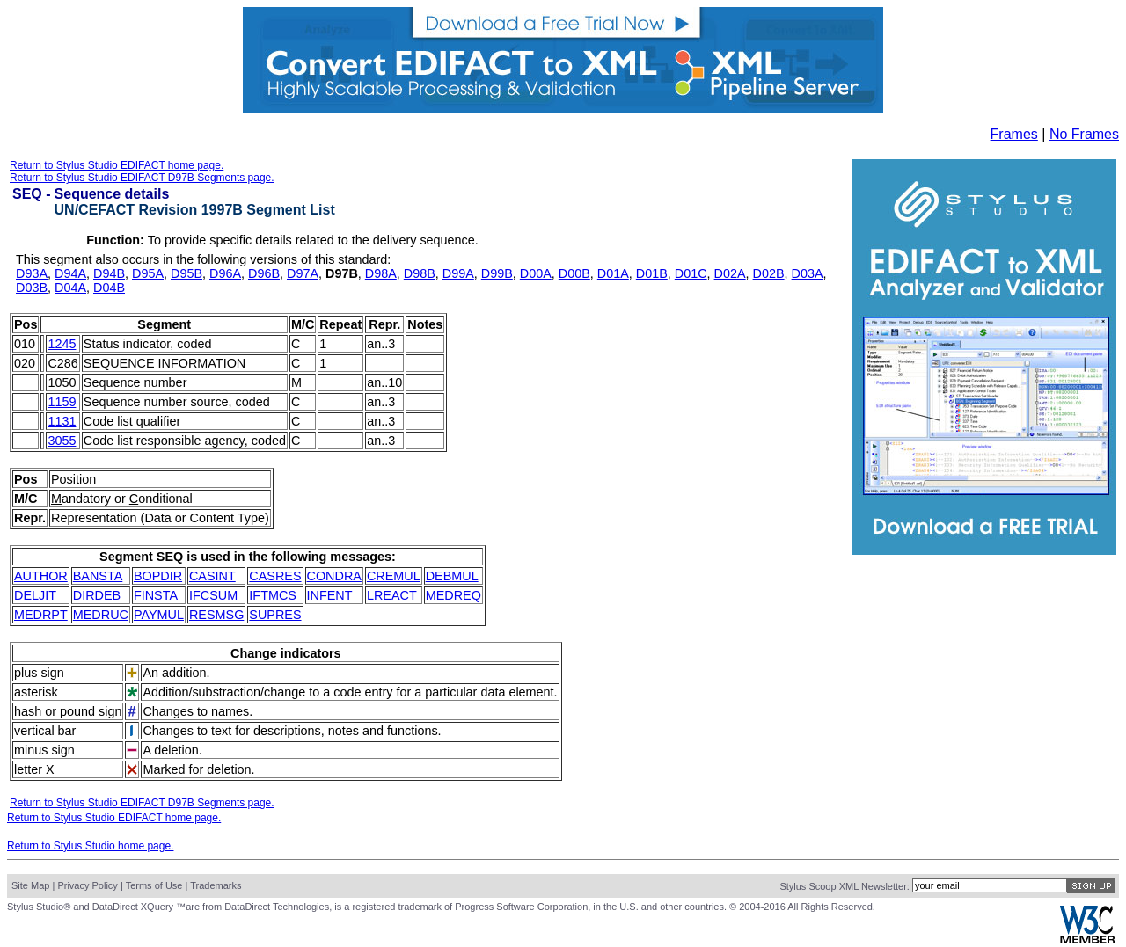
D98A (381, 273)
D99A (458, 273)
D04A (70, 287)
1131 (62, 421)
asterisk (36, 692)
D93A (32, 273)
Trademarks (215, 885)
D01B (652, 273)
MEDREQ (453, 595)
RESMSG (216, 615)
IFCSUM (213, 595)
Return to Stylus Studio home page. (90, 846)
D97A (302, 273)
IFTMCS (272, 595)
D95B (186, 273)
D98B (419, 273)
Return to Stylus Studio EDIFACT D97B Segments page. (142, 177)
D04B (109, 287)
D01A (613, 273)
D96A (225, 273)
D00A (536, 273)
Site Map (30, 885)
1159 (62, 402)
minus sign (44, 750)
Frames (1014, 134)
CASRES (275, 576)
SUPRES (275, 615)
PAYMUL (159, 615)
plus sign (39, 673)
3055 (62, 440)
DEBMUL (452, 576)
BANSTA (98, 576)
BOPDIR (158, 576)
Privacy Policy (87, 885)
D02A (730, 273)
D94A (70, 273)
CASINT (212, 576)
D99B (497, 273)
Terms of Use (154, 885)
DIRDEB (97, 595)
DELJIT (35, 595)
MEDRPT (41, 615)
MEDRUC (100, 615)
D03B (32, 287)
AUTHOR (41, 576)
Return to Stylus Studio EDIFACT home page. (116, 165)
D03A (807, 273)
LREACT (392, 595)
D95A (148, 273)
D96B (264, 273)
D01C (691, 273)
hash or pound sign (67, 711)
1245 (62, 344)
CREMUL (393, 576)
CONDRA (334, 576)
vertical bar (45, 731)
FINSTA (156, 595)
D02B (769, 273)
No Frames (1084, 134)
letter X (34, 769)
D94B (109, 273)
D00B (574, 273)
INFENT (330, 595)
